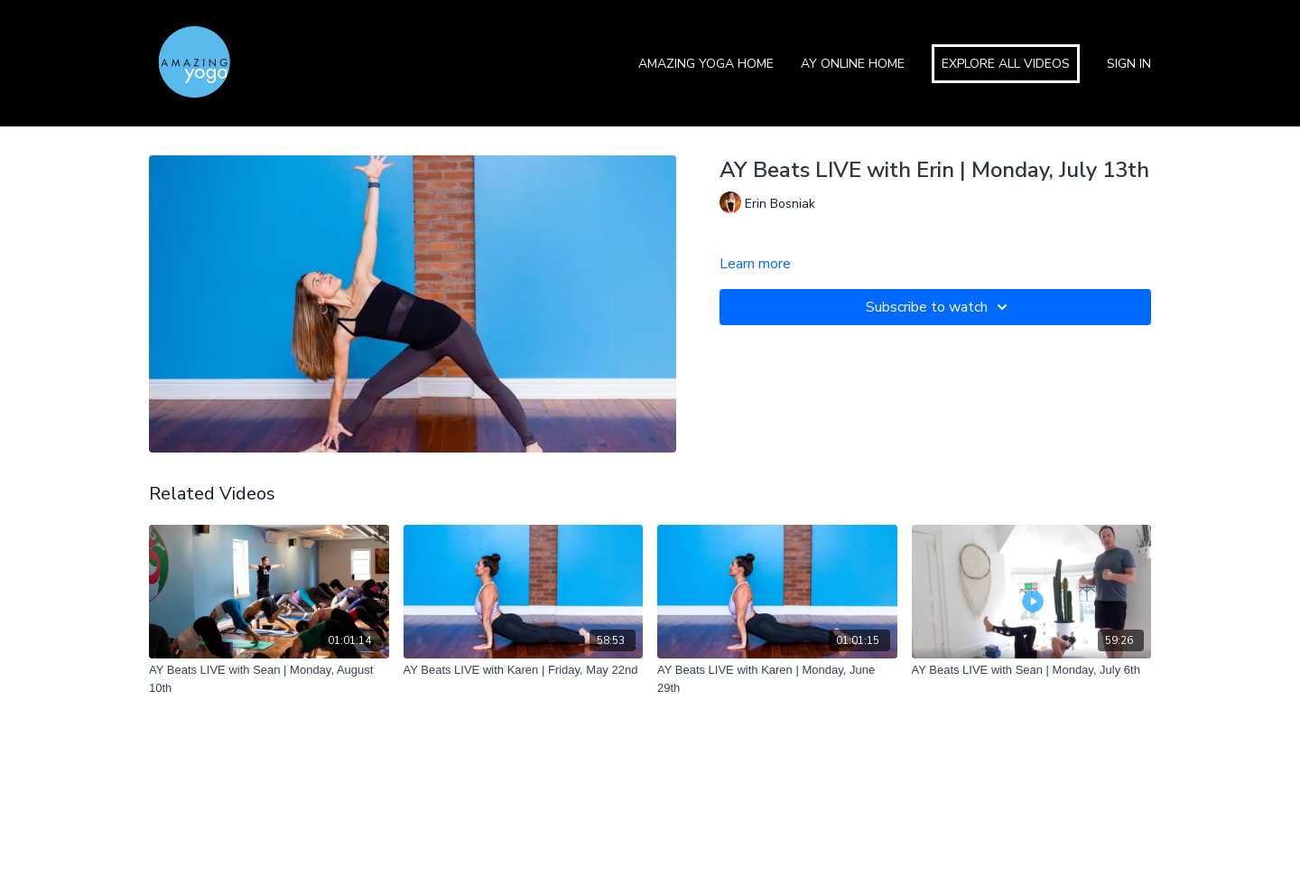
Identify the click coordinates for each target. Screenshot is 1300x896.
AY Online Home (853, 63)
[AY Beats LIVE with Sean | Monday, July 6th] (1032, 670)
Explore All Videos (1006, 63)
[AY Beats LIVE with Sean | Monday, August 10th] (269, 678)
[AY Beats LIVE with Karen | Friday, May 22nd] (524, 670)
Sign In (1129, 63)
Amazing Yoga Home (706, 63)
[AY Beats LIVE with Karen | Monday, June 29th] (777, 678)
